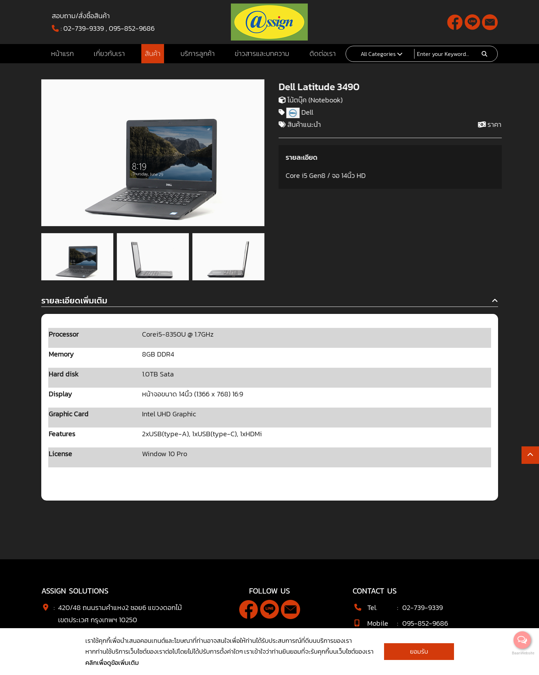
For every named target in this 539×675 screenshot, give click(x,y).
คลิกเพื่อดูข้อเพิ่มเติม (112, 662)
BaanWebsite (522, 653)
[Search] (447, 54)
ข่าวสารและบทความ (262, 53)
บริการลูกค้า (197, 53)
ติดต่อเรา (323, 53)
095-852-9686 (132, 28)
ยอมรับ (419, 651)
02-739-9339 (83, 28)
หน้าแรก (62, 53)
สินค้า (153, 53)
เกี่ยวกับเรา (109, 53)
